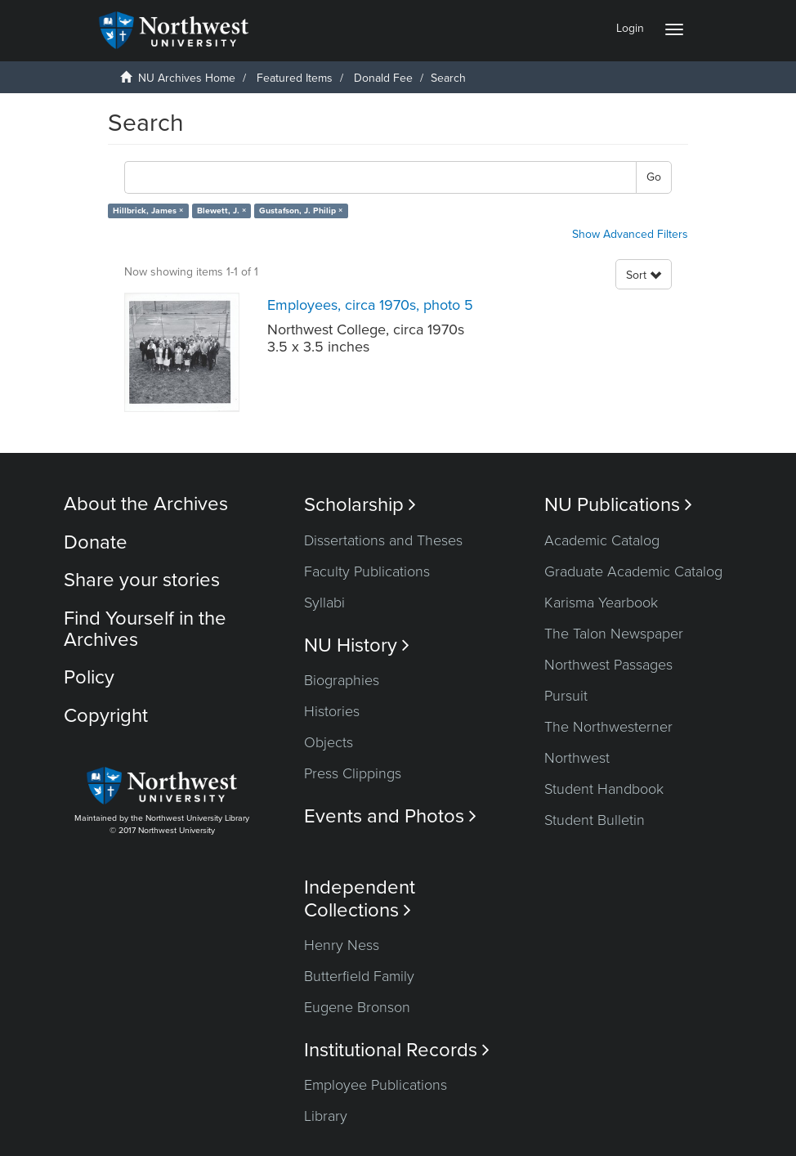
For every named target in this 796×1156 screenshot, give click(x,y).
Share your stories (142, 580)
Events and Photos (390, 816)
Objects (328, 742)
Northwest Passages (608, 665)
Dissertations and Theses (383, 540)
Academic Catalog (602, 540)
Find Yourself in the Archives (145, 629)
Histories (332, 711)
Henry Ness (341, 945)
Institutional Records (397, 1050)
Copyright (106, 716)
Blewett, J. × (221, 210)
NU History (356, 645)
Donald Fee (383, 78)
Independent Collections (359, 898)
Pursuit (566, 696)
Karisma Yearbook (601, 603)
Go (653, 177)
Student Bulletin (594, 820)
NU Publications (618, 505)
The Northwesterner (608, 727)
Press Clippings (352, 773)
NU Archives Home (186, 78)
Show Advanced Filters (630, 234)
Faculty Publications (367, 571)
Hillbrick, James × (148, 210)
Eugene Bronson (357, 1007)
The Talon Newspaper (613, 634)
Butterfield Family (359, 976)
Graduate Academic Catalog (633, 571)
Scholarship (360, 505)
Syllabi (324, 603)
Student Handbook (604, 789)
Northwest (577, 758)
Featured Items (295, 78)
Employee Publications (375, 1085)
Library (325, 1116)
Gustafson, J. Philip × (300, 210)
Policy (89, 677)
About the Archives (146, 504)
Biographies (341, 680)
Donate (95, 542)
